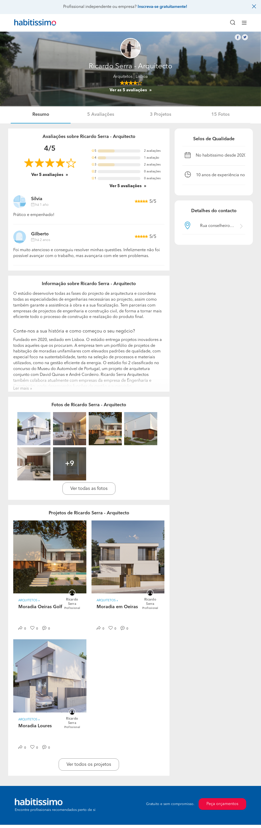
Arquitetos (123, 77)
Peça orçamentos (222, 804)
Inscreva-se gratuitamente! (162, 7)
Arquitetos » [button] (29, 600)
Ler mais (21, 389)
